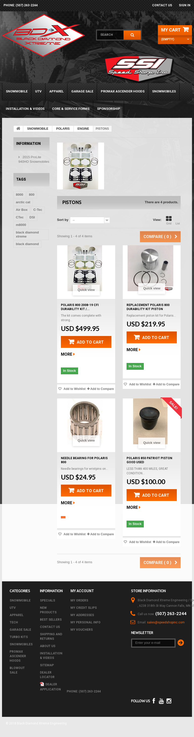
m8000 (21, 225)
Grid (169, 220)
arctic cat (23, 202)
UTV (38, 91)
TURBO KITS (19, 637)
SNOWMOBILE (17, 91)
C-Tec (37, 210)
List (178, 220)
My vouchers (81, 629)
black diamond (27, 244)
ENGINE (83, 128)
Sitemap (47, 665)
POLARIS (62, 128)
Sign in (184, 5)
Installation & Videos (25, 109)
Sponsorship (108, 109)
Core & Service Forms (70, 109)
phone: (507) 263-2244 (21, 5)
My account (82, 591)
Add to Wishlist (74, 389)
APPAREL (56, 91)
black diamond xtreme (27, 234)
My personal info (85, 622)
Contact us (162, 5)
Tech (14, 622)
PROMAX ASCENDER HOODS (122, 91)
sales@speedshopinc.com (166, 622)
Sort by (62, 220)
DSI (32, 217)
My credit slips (83, 608)
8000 (19, 194)
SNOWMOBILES (164, 91)
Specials (47, 600)
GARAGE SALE (82, 91)
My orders (79, 600)
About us (47, 646)
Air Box (22, 210)
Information (28, 144)
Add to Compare (102, 389)
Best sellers (51, 619)
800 (32, 194)
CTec (20, 217)
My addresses (82, 615)
